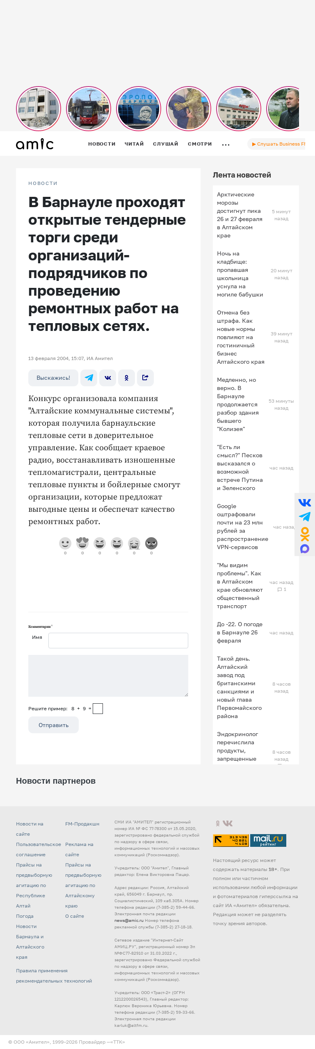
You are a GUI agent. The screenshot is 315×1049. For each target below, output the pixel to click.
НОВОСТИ (43, 183)
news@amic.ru (129, 920)
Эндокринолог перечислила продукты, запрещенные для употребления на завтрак (237, 758)
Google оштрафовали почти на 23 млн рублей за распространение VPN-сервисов (242, 526)
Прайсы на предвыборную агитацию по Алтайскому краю (83, 885)
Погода (25, 916)
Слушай (165, 144)
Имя (37, 637)
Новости (101, 144)
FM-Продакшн (82, 824)
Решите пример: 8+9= (59, 708)
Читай (134, 144)
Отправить (53, 724)
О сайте (74, 916)
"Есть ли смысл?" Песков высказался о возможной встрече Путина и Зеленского (240, 467)
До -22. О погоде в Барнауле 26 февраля (239, 632)
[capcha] (98, 708)
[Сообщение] (108, 676)
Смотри (200, 144)
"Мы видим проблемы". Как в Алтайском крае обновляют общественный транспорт (240, 585)
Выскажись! (53, 377)
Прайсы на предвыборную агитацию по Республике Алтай (34, 885)
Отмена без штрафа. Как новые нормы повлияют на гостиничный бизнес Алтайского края (241, 337)
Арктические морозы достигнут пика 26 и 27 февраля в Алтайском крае (239, 215)
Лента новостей (242, 174)
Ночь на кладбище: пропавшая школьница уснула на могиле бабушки (240, 274)
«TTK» (117, 1042)
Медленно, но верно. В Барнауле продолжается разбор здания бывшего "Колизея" (238, 404)
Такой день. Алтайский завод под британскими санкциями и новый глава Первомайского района (239, 687)
